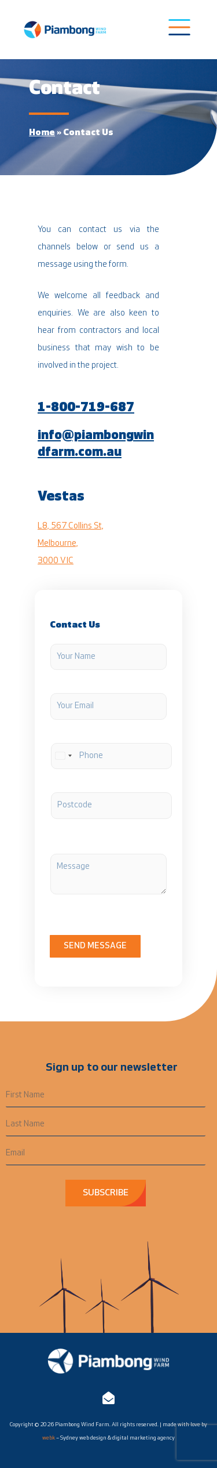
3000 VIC (55, 561)
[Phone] (111, 756)
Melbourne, (58, 543)
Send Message (95, 946)
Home (42, 132)
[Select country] (63, 756)
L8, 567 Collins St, (71, 526)
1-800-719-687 (86, 408)
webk (48, 1438)
